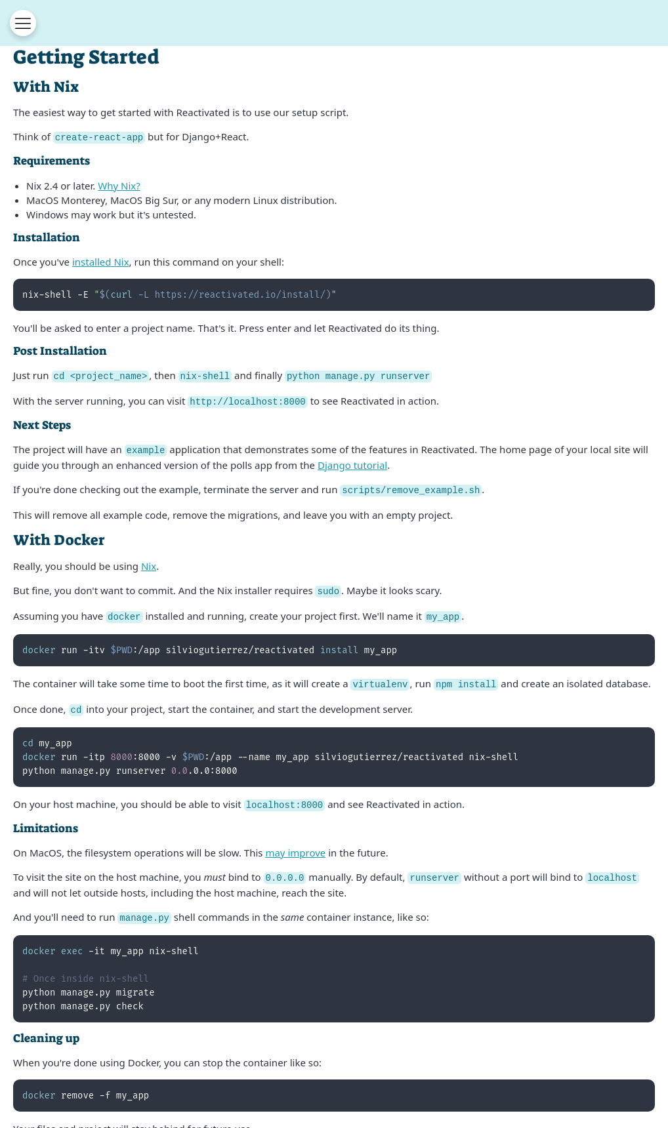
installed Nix (100, 261)
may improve (295, 846)
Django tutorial (352, 462)
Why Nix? (119, 184)
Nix (148, 562)
